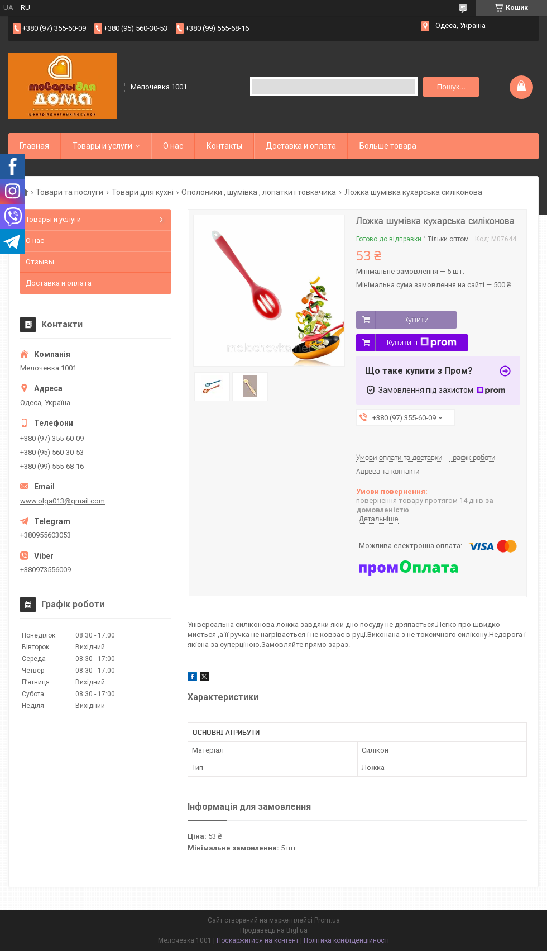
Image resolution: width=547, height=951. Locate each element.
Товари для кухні (143, 192)
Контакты (224, 145)
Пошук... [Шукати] (451, 87)
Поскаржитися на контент (258, 940)
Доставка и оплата (301, 145)
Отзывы (40, 262)
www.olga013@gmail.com (62, 501)
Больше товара (387, 145)
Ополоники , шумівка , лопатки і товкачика (258, 192)
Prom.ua (327, 920)
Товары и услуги (102, 145)
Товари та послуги (69, 192)
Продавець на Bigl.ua (274, 930)
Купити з (422, 342)
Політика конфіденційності (346, 940)
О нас (173, 145)
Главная (34, 145)
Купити (416, 319)
